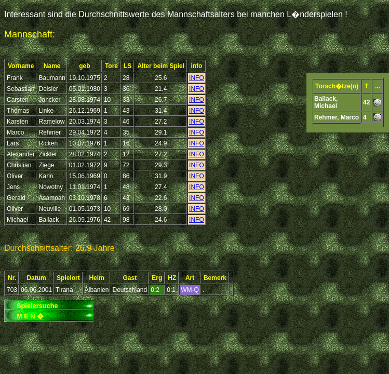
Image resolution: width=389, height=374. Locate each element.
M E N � (30, 316)
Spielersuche (37, 306)
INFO (196, 78)
